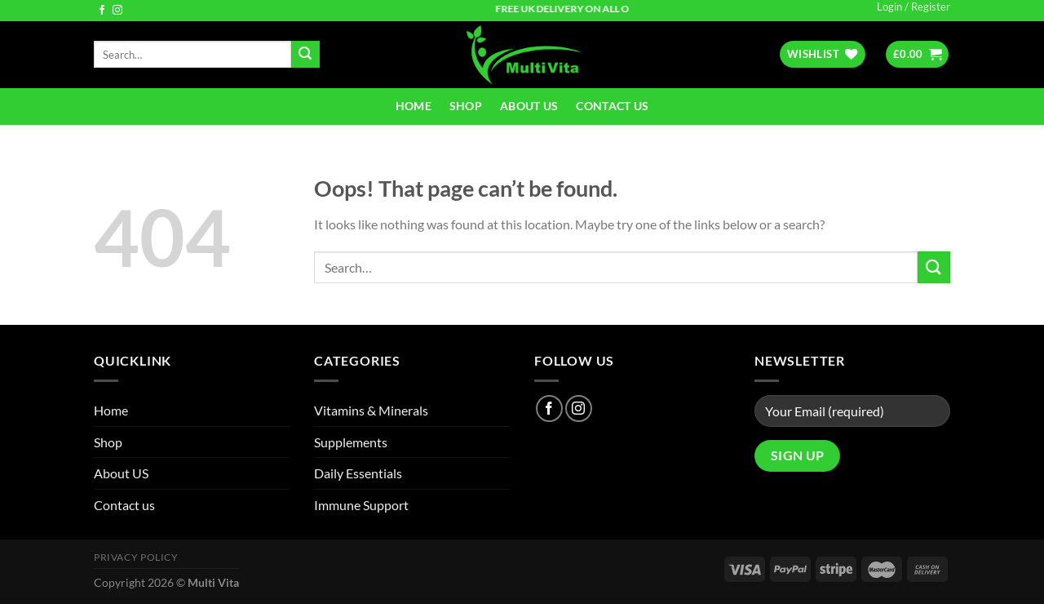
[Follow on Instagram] (117, 10)
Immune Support (361, 505)
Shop (465, 106)
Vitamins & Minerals (371, 410)
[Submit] (305, 55)
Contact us (612, 106)
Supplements (350, 442)
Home (413, 106)
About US (529, 106)
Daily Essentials (358, 473)
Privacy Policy (136, 557)
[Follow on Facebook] (102, 10)
